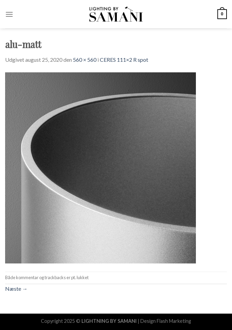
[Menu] (9, 14)
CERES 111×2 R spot (124, 59)
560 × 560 (84, 59)
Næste (16, 288)
